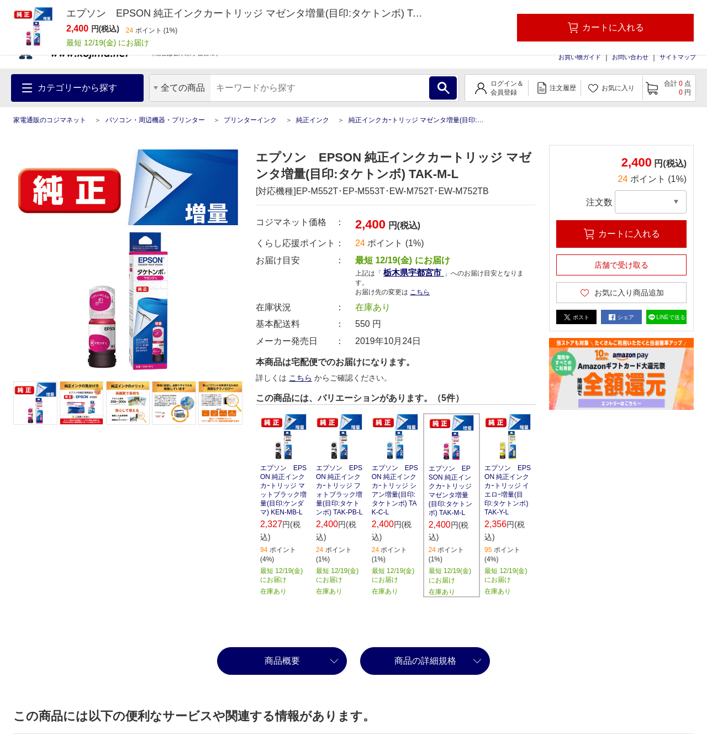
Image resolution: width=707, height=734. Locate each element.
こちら (420, 292)
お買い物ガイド (579, 57)
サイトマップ (677, 57)
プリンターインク (250, 120)
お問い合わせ (630, 57)
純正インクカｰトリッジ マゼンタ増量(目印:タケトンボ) (431, 120)
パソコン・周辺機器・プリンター (155, 120)
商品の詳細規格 (425, 660)
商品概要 (282, 660)
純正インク (312, 120)
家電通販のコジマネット (49, 120)
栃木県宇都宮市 (413, 272)
